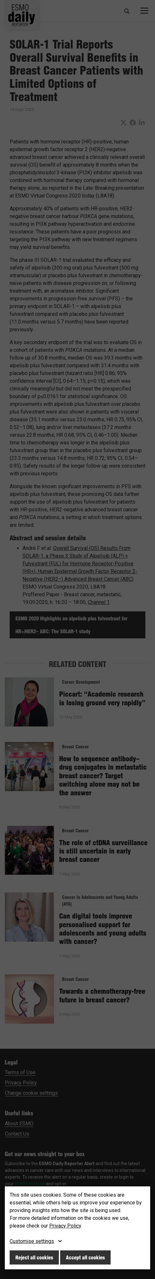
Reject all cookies (34, 1257)
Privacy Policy (65, 1226)
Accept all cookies (85, 1257)
